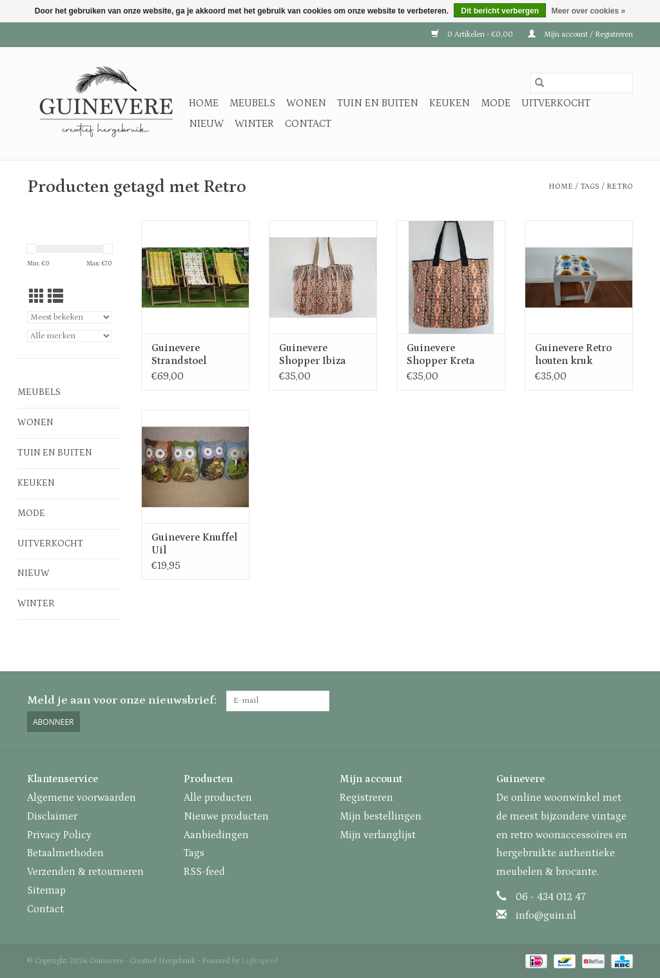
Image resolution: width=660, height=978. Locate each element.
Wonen (306, 103)
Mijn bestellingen (381, 816)
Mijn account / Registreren (580, 34)
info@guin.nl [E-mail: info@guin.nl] (546, 915)
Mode (495, 103)
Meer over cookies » (588, 10)
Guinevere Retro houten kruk (573, 354)
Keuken (449, 103)
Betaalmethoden (65, 853)
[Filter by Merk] (69, 336)
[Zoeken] (581, 83)
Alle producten (218, 797)
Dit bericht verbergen (500, 10)
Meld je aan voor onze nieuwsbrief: (122, 700)
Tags (589, 186)
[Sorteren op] (69, 317)
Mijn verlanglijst (378, 835)
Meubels (252, 103)
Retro (620, 186)
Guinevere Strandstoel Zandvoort (178, 354)
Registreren (366, 797)
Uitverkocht (555, 103)
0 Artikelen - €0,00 (473, 34)
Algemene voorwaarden (81, 797)
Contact (308, 123)
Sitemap (46, 890)
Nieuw (206, 123)
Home (203, 103)
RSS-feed (204, 871)
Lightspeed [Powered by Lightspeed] (260, 961)
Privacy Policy (59, 835)
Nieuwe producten (226, 816)
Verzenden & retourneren (85, 871)
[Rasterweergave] (36, 297)
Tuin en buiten (377, 103)
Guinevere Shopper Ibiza (312, 354)
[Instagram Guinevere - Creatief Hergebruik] (622, 701)
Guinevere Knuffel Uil (194, 544)
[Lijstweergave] (55, 297)
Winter (254, 123)
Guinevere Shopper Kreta (441, 354)
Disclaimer (52, 816)
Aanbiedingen (216, 835)
